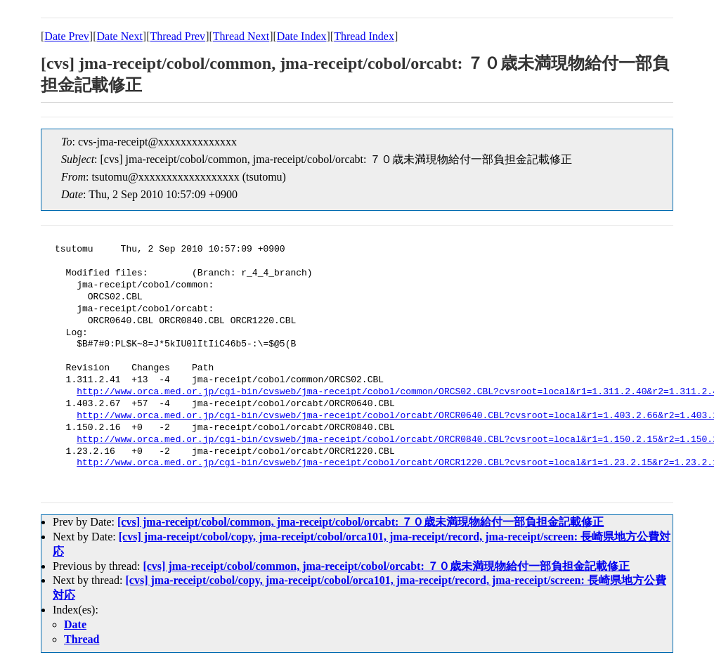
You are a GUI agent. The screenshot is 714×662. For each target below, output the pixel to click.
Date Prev (66, 36)
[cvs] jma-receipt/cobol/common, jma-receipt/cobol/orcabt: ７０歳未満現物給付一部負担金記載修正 (360, 522)
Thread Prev (177, 36)
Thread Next (241, 36)
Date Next (120, 36)
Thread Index (364, 36)
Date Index (302, 36)
